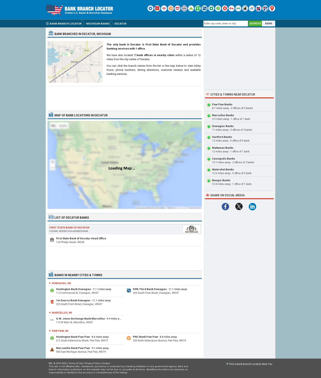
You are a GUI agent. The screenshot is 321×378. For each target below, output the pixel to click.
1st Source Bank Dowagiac (73, 300)
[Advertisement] (124, 97)
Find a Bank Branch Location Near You (250, 364)
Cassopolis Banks (223, 158)
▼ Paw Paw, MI (58, 330)
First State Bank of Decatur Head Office (81, 238)
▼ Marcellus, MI (60, 312)
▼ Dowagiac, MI (60, 283)
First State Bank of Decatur (69, 227)
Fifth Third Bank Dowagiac (150, 289)
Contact (106, 363)
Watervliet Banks (223, 169)
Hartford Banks (222, 136)
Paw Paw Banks (222, 104)
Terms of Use (75, 363)
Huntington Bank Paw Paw (73, 336)
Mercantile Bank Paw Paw (73, 348)
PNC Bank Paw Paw (145, 336)
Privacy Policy (92, 363)
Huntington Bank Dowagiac (73, 289)
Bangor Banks (221, 180)
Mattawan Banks (222, 147)
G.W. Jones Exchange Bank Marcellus (80, 318)
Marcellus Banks (223, 115)
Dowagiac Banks (223, 126)
